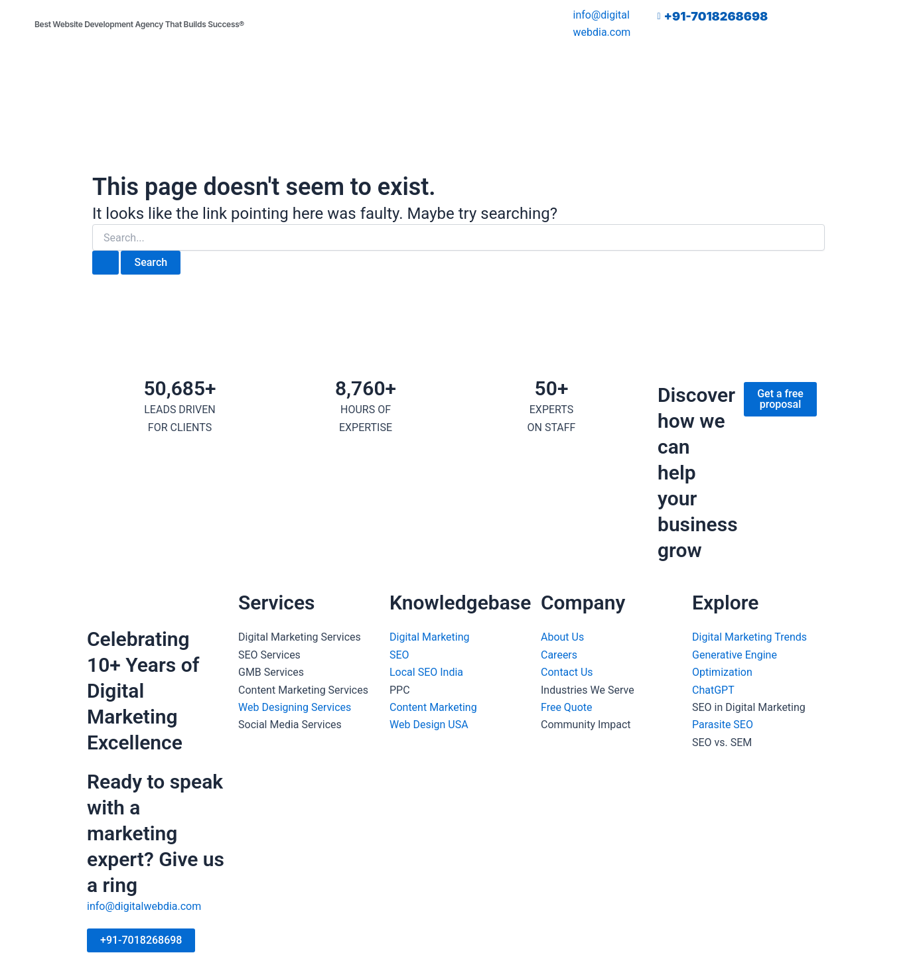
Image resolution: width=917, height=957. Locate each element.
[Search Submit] (105, 263)
